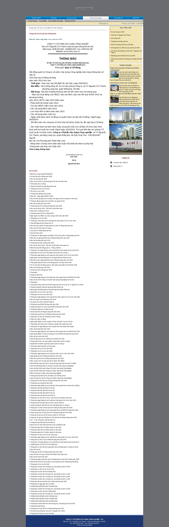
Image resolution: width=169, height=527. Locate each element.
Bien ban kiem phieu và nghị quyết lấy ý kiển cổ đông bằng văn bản (51, 225)
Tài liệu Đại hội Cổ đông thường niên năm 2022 (45, 312)
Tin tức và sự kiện (95, 18)
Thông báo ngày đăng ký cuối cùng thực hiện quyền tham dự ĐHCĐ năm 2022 (55, 331)
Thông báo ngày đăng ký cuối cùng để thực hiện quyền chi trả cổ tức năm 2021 (55, 297)
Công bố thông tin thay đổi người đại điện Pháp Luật (46, 287)
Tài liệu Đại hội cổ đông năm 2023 (41, 270)
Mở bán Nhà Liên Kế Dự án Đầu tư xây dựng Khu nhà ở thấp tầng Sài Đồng (54, 462)
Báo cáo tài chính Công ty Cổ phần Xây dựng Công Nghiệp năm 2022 (52, 280)
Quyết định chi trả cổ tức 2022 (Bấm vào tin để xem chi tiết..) (49, 253)
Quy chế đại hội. (35, 449)
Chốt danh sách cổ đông (38, 184)
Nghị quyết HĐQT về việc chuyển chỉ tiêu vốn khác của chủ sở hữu (51, 321)
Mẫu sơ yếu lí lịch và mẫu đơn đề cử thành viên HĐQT (47, 361)
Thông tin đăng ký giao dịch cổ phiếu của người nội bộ (47, 201)
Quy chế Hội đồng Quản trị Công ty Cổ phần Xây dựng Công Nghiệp (51, 366)
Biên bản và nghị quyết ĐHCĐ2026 (41, 174)
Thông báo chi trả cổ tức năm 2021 (41, 294)
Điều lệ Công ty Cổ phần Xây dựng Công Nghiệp (45, 373)
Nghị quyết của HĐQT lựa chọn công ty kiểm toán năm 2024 (49, 216)
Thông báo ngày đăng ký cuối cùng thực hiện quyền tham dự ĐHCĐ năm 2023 (55, 277)
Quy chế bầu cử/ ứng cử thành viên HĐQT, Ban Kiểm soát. (48, 454)
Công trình (135, 18)
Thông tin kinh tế (70, 21)
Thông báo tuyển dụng (37, 506)
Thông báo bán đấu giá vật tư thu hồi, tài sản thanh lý (47, 403)
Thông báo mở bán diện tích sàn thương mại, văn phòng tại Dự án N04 (52, 503)
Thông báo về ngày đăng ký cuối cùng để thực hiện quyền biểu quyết (52, 326)
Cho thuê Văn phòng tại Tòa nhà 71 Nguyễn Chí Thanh (47, 511)
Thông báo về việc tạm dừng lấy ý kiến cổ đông (45, 316)
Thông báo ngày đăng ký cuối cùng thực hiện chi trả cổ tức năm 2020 (52, 353)
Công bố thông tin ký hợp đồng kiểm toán (43, 186)
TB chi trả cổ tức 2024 (37, 191)
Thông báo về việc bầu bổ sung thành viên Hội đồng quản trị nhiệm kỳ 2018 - (54, 447)
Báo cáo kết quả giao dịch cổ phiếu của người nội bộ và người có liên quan (53, 198)
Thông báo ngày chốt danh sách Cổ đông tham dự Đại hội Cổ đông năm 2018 (54, 459)
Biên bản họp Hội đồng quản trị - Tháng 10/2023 (45, 248)
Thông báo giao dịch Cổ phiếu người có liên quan (45, 427)
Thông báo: (34, 272)
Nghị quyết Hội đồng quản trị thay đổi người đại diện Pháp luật (50, 289)
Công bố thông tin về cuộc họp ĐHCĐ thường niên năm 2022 (49, 307)
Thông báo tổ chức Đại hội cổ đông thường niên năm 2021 (48, 380)
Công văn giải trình (36, 275)
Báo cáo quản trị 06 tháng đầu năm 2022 (43, 299)
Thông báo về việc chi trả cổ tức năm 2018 (43, 435)
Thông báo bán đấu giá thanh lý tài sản (42, 388)
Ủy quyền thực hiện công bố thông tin (42, 302)
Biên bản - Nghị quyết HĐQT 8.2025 (41, 196)
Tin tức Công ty (32, 21)
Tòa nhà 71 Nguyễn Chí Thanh (121, 35)
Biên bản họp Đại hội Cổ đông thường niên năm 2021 (47, 358)
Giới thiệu (54, 18)
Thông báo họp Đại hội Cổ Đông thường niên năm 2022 (47, 314)
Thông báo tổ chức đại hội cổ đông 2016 (43, 491)
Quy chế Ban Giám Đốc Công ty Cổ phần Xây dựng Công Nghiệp (50, 371)
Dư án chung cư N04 (117, 32)
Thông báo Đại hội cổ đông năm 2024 (42, 243)
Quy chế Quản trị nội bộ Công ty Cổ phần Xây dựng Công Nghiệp (51, 378)
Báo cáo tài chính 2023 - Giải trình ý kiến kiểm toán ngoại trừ (49, 245)
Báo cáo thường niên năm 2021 (40, 329)
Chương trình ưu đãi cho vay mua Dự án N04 (125, 48)
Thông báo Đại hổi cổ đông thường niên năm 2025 (46, 206)
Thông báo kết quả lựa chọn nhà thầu (42, 513)
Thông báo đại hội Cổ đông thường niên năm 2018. (46, 452)
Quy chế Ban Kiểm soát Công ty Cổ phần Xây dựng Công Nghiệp (50, 368)
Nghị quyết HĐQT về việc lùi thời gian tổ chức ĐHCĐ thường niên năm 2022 (54, 334)
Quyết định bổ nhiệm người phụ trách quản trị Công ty (47, 344)
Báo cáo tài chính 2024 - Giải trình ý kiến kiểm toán (46, 208)
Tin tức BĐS (42, 21)
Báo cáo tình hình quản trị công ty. (41, 228)
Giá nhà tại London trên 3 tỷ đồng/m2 (123, 83)
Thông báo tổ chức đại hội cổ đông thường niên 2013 (47, 508)
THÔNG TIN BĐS (126, 65)
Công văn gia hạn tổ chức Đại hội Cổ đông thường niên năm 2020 (51, 412)
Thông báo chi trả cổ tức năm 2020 (41, 348)
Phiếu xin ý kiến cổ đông (38, 319)
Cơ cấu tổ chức (72, 18)
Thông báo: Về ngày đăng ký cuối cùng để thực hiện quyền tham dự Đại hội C (54, 442)
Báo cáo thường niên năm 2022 (40, 267)
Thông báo (33, 282)
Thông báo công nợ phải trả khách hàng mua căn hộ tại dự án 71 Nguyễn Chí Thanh (56, 285)
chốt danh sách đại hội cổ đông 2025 (42, 213)
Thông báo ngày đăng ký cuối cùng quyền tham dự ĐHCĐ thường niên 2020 (54, 410)
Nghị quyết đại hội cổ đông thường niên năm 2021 (46, 356)
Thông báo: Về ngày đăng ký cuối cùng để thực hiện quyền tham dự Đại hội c (54, 250)
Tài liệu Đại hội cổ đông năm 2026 (41, 176)
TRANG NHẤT (36, 18)
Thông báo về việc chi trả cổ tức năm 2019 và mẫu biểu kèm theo (51, 398)
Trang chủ (32, 28)
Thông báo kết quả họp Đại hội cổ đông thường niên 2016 (48, 481)
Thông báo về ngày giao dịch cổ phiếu (42, 484)
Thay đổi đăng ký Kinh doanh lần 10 (41, 223)
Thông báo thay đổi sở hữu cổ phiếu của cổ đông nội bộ (48, 376)
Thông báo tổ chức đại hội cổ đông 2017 (43, 471)
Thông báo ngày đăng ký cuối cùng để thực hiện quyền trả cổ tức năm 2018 (54, 437)
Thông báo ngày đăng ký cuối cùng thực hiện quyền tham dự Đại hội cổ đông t (55, 385)
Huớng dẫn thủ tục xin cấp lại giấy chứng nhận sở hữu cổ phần (50, 341)
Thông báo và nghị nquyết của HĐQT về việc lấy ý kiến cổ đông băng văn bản (54, 235)
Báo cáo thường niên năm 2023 (40, 240)
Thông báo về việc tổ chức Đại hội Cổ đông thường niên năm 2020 (51, 407)
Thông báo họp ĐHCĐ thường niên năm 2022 (44, 304)
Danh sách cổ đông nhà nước (39, 211)
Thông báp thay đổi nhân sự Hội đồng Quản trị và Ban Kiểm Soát (50, 262)
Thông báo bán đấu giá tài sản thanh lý (42, 395)
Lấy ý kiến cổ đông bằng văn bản (40, 230)
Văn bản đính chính (36, 233)
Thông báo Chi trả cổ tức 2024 (40, 189)
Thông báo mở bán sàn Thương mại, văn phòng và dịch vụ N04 (50, 467)
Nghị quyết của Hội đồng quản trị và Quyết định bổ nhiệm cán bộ (50, 257)
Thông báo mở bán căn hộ (119, 41)
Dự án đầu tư (118, 18)
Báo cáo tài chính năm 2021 (39, 336)
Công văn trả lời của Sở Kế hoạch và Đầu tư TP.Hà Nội (47, 415)
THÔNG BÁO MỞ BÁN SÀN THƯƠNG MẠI (43, 486)
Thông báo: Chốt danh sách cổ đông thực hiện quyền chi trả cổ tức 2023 (53, 221)
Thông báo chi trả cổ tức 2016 (39, 464)
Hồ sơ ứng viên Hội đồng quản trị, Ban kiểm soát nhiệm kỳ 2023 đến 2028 (53, 265)
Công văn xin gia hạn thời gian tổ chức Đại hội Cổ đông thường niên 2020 (53, 417)
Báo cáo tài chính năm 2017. (39, 457)
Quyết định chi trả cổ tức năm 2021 (41, 292)
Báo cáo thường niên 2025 (38, 179)
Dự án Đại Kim (115, 38)
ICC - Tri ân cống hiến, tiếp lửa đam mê (42, 420)
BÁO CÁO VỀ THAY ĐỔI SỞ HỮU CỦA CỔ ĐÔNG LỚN (47, 425)
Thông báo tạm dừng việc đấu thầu (41, 383)
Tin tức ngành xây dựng (55, 21)
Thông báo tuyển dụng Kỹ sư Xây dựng (42, 346)
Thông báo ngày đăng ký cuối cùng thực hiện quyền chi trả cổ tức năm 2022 (54, 255)
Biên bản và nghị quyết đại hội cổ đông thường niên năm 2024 (49, 238)
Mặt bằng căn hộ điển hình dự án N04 (123, 56)
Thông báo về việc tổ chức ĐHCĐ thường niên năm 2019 (48, 439)
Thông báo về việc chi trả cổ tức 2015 (42, 469)
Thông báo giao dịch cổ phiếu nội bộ (41, 309)
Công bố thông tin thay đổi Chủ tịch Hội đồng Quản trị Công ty (49, 405)
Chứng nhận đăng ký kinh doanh (40, 194)
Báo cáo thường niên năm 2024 (40, 203)
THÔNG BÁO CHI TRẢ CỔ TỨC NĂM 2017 (44, 444)
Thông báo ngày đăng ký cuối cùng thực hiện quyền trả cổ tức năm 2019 (53, 400)
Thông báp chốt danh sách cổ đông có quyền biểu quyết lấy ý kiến (51, 324)
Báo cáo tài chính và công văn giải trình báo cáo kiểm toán (48, 181)
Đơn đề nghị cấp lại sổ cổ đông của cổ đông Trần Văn (47, 339)
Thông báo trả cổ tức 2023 (38, 218)
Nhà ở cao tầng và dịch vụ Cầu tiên (122, 44)
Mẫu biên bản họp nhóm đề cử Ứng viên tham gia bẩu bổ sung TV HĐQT (53, 363)
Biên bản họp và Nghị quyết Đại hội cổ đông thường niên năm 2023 (51, 260)
